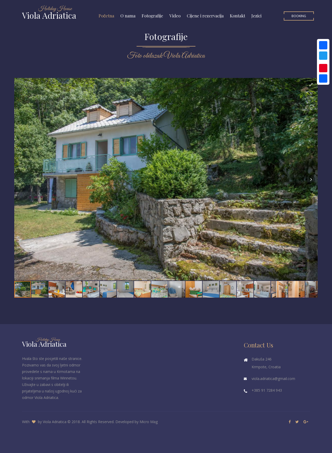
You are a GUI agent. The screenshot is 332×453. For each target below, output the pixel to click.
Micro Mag (149, 421)
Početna (106, 15)
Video (175, 15)
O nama (127, 15)
